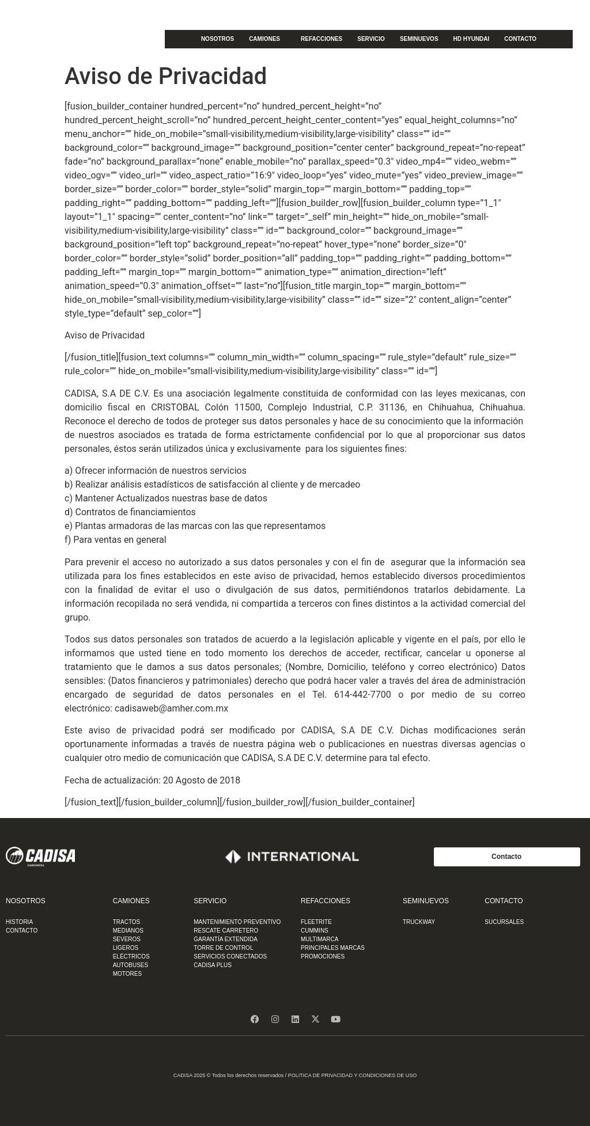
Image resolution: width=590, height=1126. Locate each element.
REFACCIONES (321, 39)
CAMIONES (267, 39)
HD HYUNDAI (471, 39)
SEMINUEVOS (419, 39)
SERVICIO (371, 39)
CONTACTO (520, 39)
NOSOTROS (217, 39)
